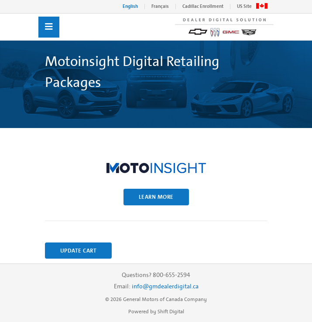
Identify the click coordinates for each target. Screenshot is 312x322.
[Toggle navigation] (48, 27)
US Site (244, 6)
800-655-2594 (171, 275)
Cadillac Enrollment (202, 6)
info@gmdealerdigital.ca (165, 286)
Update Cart (78, 250)
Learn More (156, 197)
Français (160, 6)
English (130, 6)
